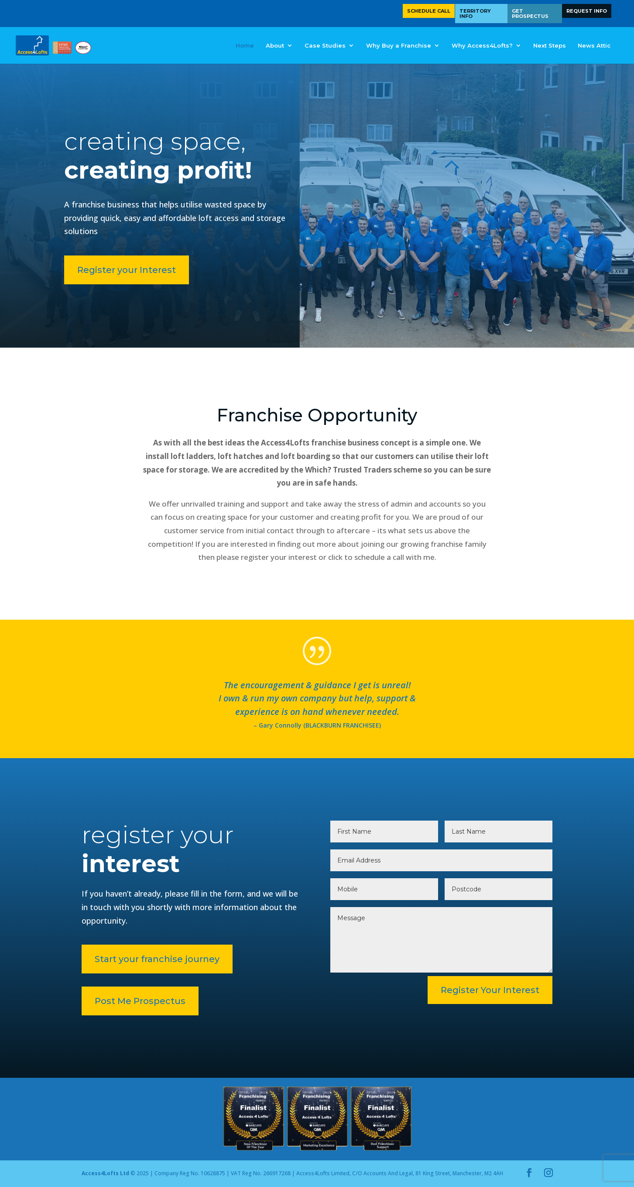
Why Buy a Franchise (398, 45)
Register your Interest (77, 270)
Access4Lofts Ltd (105, 1173)
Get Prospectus (530, 13)
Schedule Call (428, 11)
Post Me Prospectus (120, 1001)
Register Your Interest (490, 990)
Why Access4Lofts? (482, 45)
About (275, 45)
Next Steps (549, 45)
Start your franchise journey (137, 959)
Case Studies (325, 45)
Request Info (586, 11)
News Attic (594, 45)
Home (245, 45)
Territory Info (475, 13)
